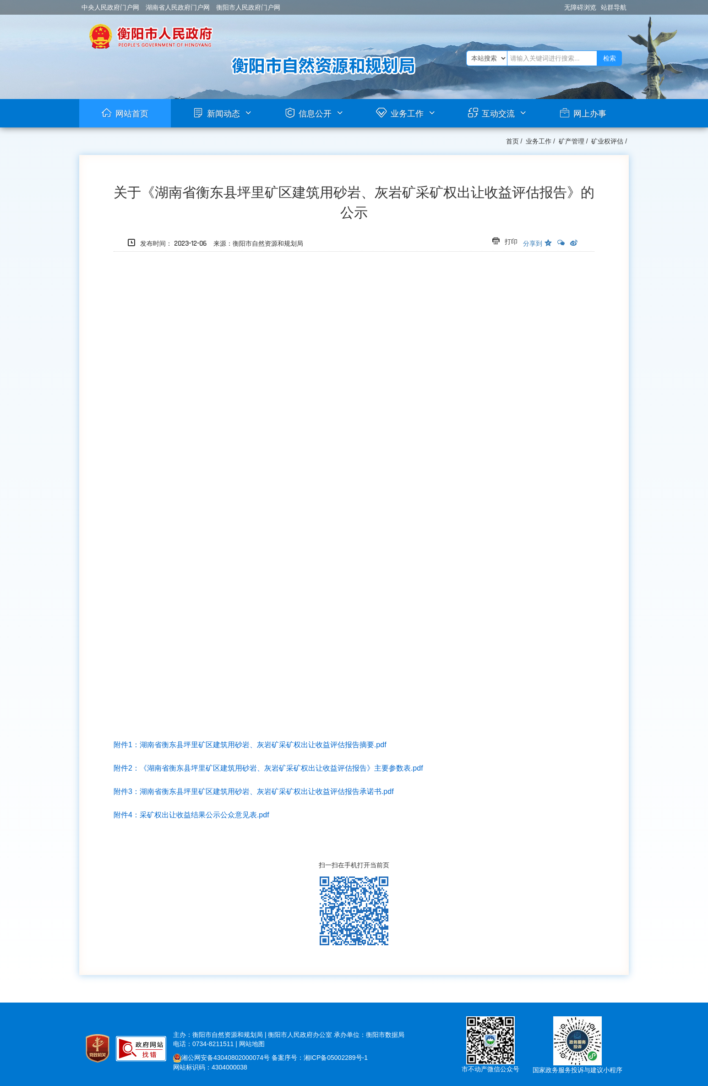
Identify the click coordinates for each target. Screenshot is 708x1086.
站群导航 (613, 7)
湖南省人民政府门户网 (178, 7)
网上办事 (589, 113)
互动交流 (498, 113)
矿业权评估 (607, 141)
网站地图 (252, 1043)
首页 (512, 141)
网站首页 (131, 113)
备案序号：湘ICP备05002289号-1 (320, 1057)
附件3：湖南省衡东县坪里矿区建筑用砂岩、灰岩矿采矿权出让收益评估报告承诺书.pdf (254, 791)
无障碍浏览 (580, 7)
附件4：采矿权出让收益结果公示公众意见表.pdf (191, 815)
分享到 (532, 243)
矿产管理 (571, 141)
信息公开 (315, 113)
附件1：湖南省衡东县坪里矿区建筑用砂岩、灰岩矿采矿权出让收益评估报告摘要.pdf (250, 745)
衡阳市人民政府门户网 (248, 7)
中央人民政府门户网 (110, 7)
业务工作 (407, 113)
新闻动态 (223, 113)
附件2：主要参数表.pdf (268, 768)
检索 (609, 58)
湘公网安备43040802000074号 (221, 1057)
